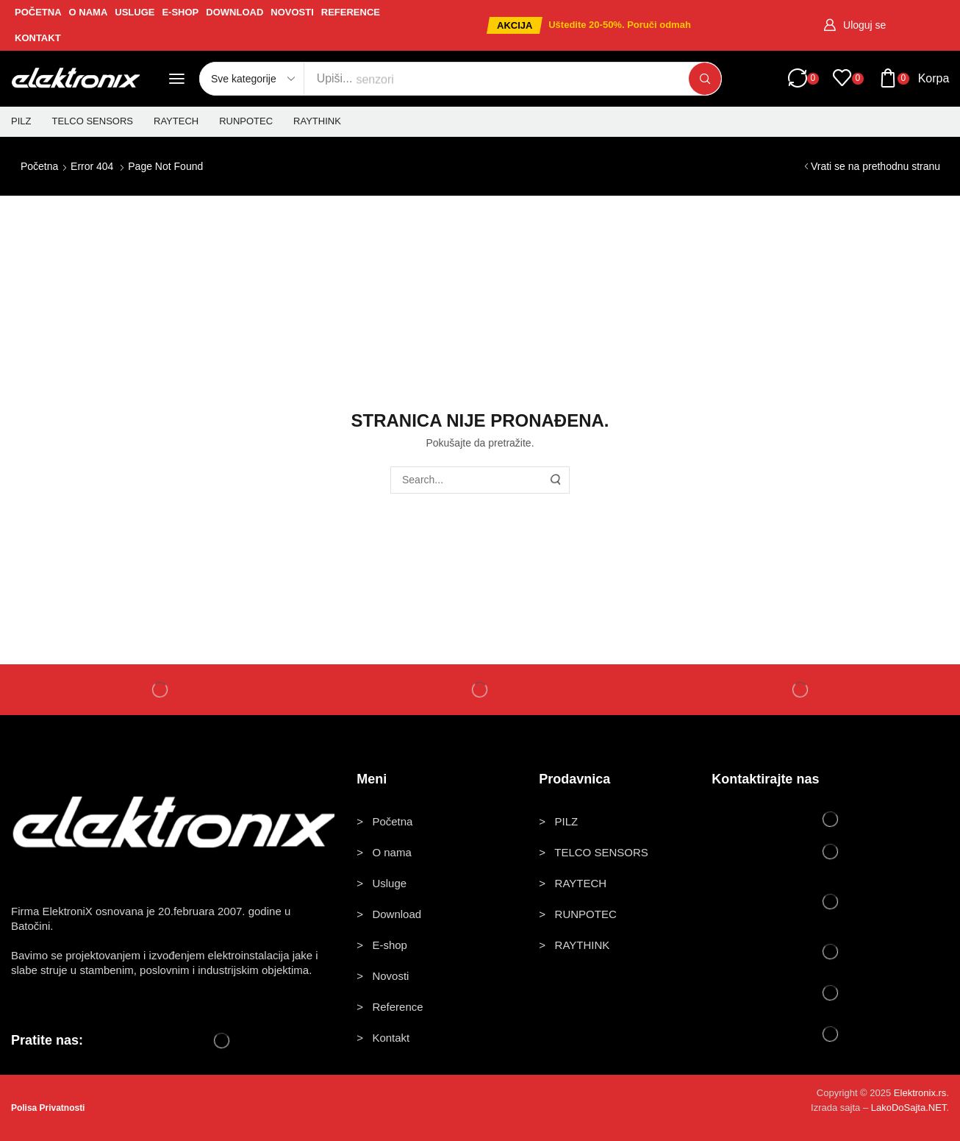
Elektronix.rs (920, 1092)
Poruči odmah (659, 24)
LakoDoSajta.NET (909, 1107)
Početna (39, 166)
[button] (514, 25)
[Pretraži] (705, 79)
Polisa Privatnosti (48, 1108)
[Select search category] (252, 79)
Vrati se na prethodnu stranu (875, 166)
